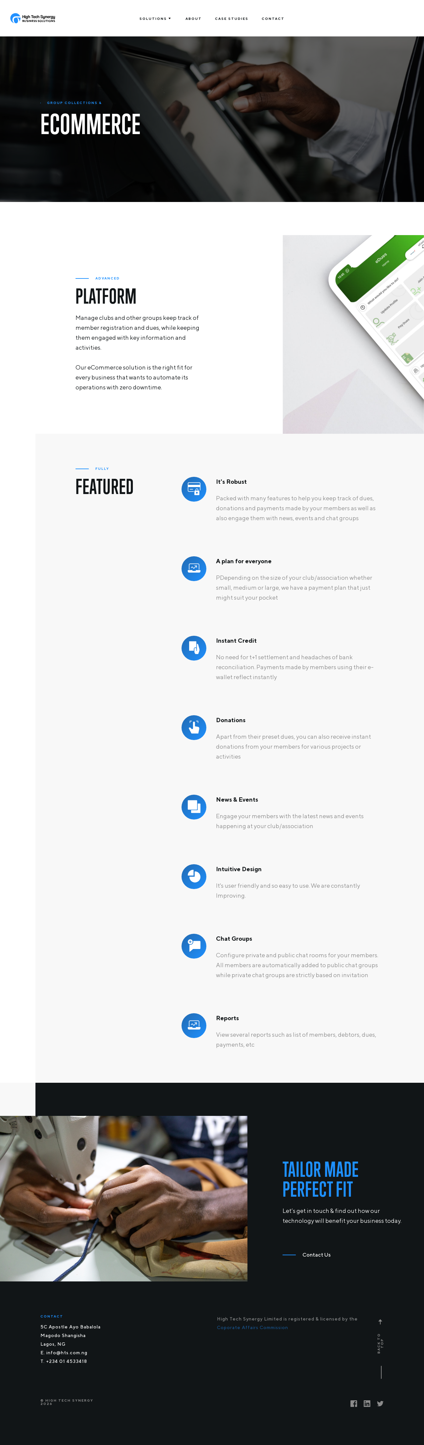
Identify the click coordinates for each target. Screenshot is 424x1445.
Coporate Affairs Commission (252, 1327)
